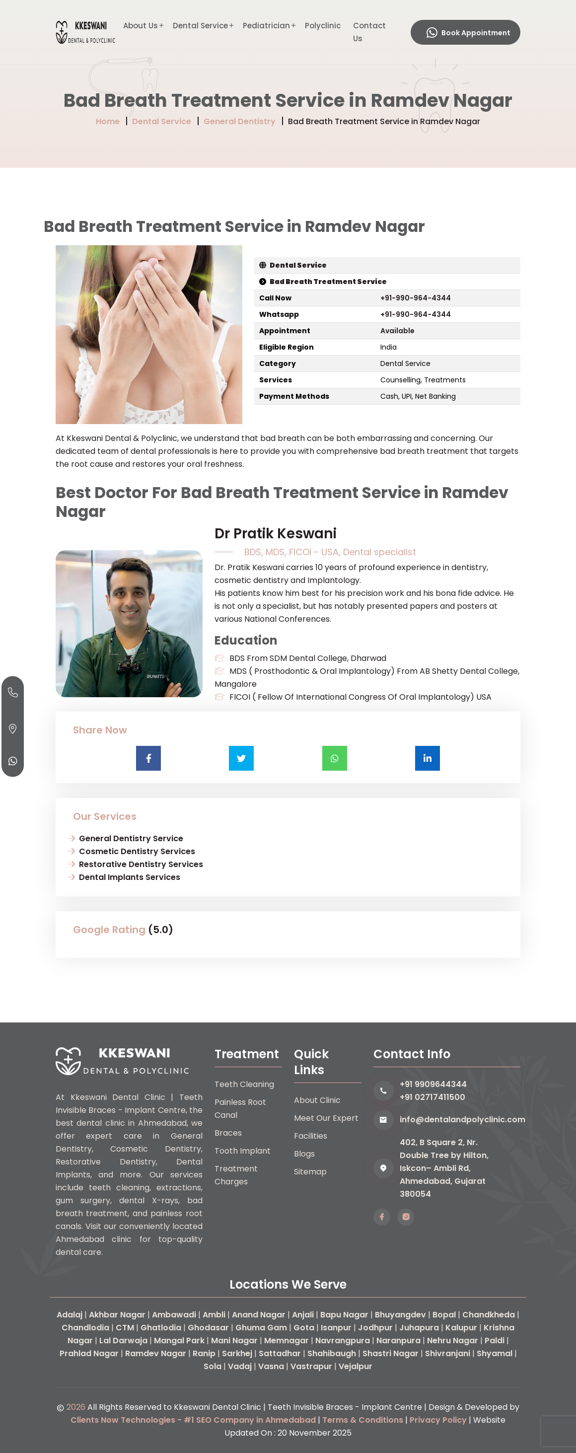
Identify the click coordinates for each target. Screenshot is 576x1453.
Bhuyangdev (400, 1314)
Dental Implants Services (129, 877)
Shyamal (494, 1353)
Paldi (494, 1340)
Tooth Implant (243, 1151)
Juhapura (419, 1327)
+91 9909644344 (433, 1084)
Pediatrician (266, 25)
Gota (303, 1327)
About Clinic (317, 1100)
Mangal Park (179, 1340)
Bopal (444, 1314)
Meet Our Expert (326, 1118)
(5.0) (160, 930)
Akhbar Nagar (117, 1314)
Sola (212, 1366)
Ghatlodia (161, 1327)
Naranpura (398, 1340)
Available (397, 331)
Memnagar (286, 1340)
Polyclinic (323, 25)
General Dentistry (240, 121)
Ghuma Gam (261, 1327)
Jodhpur (375, 1327)
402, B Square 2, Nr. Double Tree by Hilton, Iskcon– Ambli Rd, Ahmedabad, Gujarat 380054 (444, 1168)
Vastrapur (311, 1366)
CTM (125, 1327)
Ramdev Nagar (155, 1353)
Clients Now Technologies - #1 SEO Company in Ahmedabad (193, 1420)
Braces (228, 1133)
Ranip (204, 1353)
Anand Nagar (259, 1314)
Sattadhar (280, 1353)
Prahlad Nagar (89, 1353)
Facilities (310, 1136)
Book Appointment (468, 33)
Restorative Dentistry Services (141, 864)
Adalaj (69, 1314)
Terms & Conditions (362, 1420)
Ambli (214, 1314)
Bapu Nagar (344, 1314)
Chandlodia (85, 1327)
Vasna (271, 1366)
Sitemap (310, 1171)
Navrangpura (342, 1340)
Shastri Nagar (390, 1353)
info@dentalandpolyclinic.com (460, 1119)
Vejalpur (355, 1366)
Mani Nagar (234, 1340)
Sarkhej (237, 1353)
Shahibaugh (331, 1353)
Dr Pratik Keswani (276, 533)
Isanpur (336, 1327)
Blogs (304, 1154)
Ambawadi (174, 1314)
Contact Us (369, 32)
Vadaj (240, 1366)
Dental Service (200, 25)
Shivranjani (447, 1353)
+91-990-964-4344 (415, 298)
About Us (140, 25)
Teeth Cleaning (244, 1084)
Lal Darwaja (123, 1340)
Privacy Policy (438, 1420)
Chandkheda (488, 1314)
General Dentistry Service (131, 838)
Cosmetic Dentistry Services (137, 851)
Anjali (303, 1314)
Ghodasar (208, 1327)
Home (108, 121)
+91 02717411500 (432, 1097)
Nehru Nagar (452, 1340)
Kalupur (461, 1327)
